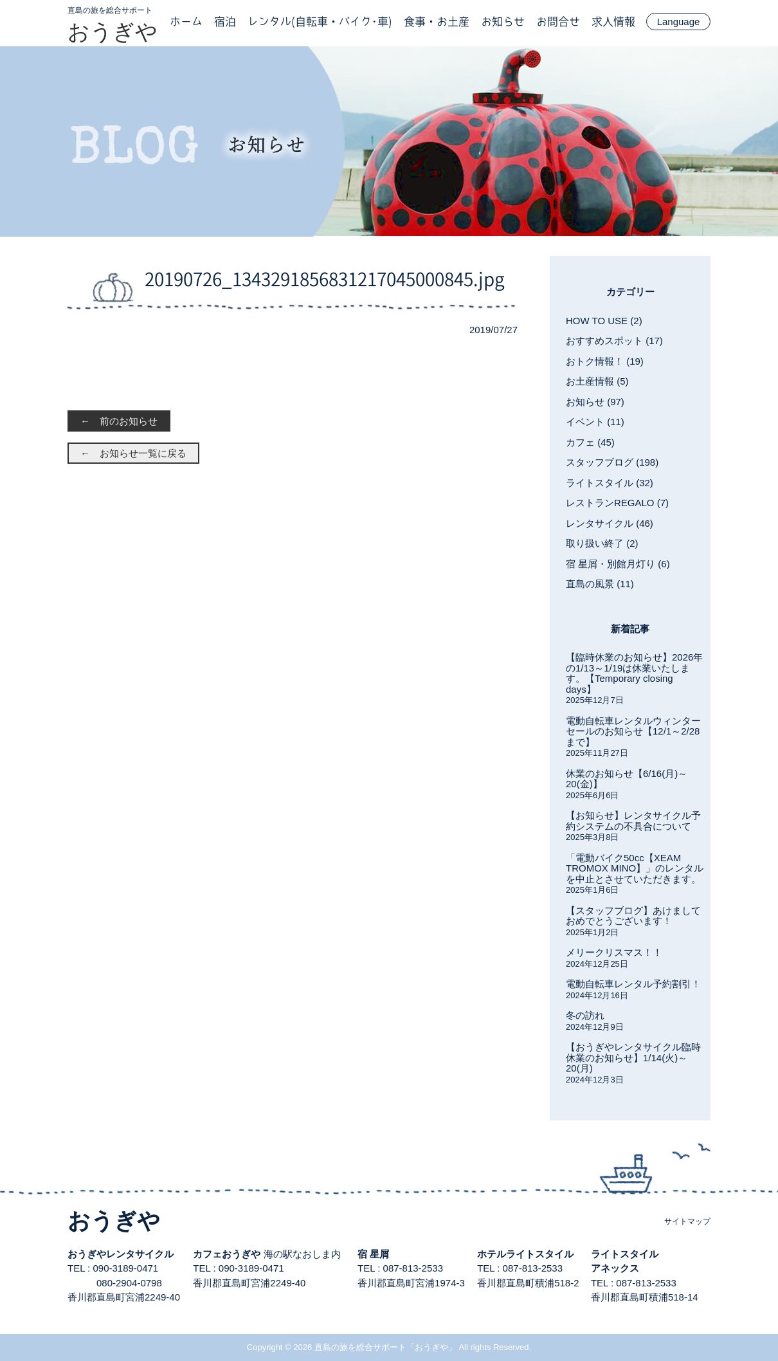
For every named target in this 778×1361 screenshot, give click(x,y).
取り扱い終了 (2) (602, 543)
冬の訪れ (585, 1015)
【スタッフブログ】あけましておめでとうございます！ (633, 916)
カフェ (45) (590, 442)
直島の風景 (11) (600, 583)
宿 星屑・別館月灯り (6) (618, 563)
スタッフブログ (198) (612, 462)
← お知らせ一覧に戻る (133, 453)
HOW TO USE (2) (604, 320)
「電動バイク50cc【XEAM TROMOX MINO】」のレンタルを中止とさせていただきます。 (634, 868)
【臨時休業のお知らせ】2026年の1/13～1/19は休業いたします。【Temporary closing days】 (634, 673)
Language (678, 21)
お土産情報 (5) (597, 381)
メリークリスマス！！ (614, 952)
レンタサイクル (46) (609, 523)
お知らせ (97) (595, 401)
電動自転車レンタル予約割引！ (633, 983)
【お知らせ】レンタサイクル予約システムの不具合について (633, 821)
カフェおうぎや (226, 1253)
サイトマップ (687, 1221)
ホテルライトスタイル (525, 1253)
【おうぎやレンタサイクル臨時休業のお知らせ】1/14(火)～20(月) (633, 1057)
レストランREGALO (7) (617, 502)
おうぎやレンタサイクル (121, 1253)
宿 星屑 (373, 1253)
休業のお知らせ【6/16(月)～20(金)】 (626, 779)
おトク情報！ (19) (605, 361)
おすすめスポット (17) (614, 340)
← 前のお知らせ (119, 421)
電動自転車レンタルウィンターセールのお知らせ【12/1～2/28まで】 (633, 731)
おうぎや (113, 31)
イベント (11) (595, 421)
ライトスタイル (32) (609, 482)
